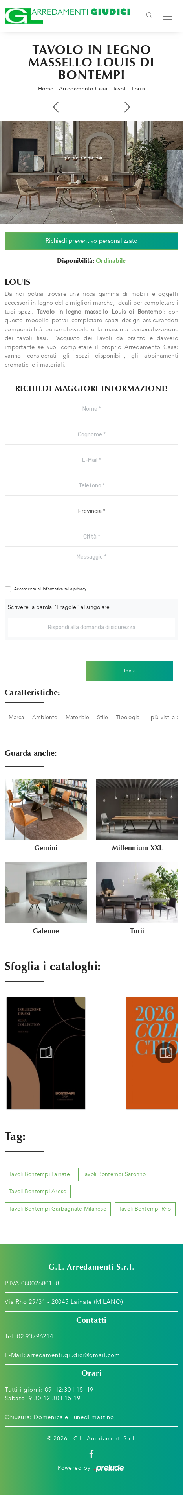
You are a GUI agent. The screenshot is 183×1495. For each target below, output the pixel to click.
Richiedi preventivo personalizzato (92, 241)
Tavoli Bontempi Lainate (39, 1174)
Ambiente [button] (45, 717)
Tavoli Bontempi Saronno (114, 1174)
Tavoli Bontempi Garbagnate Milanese (57, 1209)
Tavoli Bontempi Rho (145, 1209)
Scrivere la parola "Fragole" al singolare (59, 607)
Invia (130, 671)
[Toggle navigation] (149, 16)
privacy (79, 589)
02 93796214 (35, 1336)
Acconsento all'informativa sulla (50, 589)
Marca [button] (16, 717)
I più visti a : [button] (162, 717)
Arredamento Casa (83, 88)
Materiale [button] (77, 717)
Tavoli (120, 88)
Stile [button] (102, 717)
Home (45, 88)
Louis (138, 88)
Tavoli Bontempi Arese (37, 1191)
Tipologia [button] (127, 717)
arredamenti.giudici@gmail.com (73, 1355)
